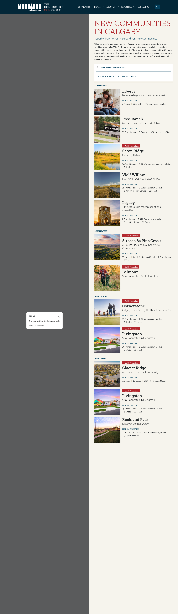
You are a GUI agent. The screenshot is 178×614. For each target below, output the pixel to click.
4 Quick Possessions (131, 146)
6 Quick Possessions (131, 363)
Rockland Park (135, 419)
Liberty (128, 91)
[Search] (157, 7)
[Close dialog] (58, 316)
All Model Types (126, 76)
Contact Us (143, 7)
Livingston (132, 333)
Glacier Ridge (134, 367)
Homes (97, 7)
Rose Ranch (132, 118)
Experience (126, 7)
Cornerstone (133, 305)
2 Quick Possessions (131, 236)
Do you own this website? (36, 325)
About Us (110, 7)
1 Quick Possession (131, 267)
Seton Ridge (133, 150)
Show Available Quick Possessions (113, 67)
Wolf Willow (133, 174)
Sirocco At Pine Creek (141, 240)
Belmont (130, 271)
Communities (84, 7)
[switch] (98, 67)
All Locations (105, 76)
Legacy (128, 202)
